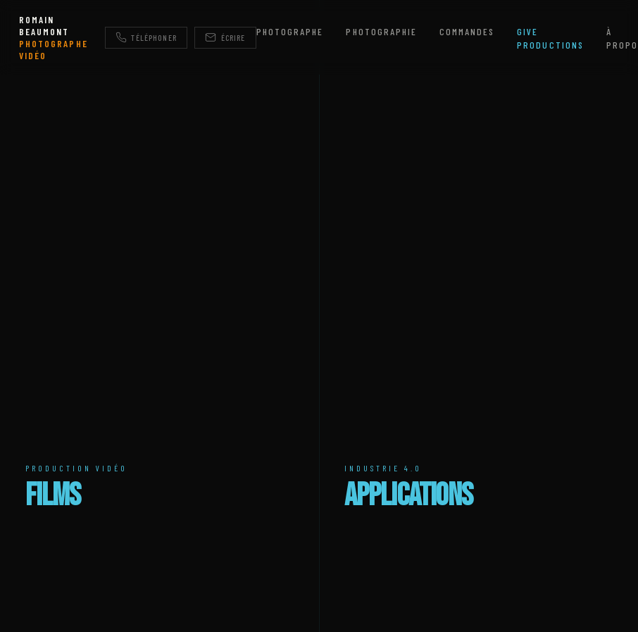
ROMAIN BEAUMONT (53, 37)
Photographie (381, 31)
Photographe (289, 31)
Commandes (466, 31)
